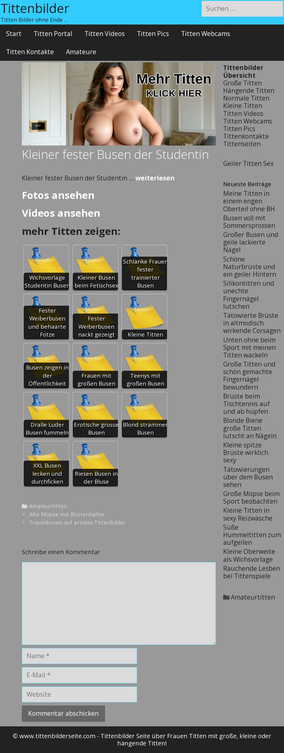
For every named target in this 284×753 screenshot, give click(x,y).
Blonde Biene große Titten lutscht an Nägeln (250, 428)
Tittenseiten (242, 144)
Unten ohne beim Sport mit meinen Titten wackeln (249, 347)
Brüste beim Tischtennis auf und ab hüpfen (246, 404)
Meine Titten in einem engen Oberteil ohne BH (249, 201)
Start (13, 33)
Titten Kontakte (30, 52)
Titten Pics (153, 33)
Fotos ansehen (58, 195)
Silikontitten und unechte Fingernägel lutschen (248, 295)
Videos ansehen (61, 213)
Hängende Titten (248, 90)
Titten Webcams (205, 33)
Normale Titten (246, 98)
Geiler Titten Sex (248, 163)
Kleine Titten (242, 105)
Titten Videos (104, 33)
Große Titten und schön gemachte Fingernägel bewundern (249, 375)
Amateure (81, 52)
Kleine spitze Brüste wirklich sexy (245, 452)
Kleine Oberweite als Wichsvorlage (249, 555)
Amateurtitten (48, 506)
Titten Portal (53, 33)
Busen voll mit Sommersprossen (249, 222)
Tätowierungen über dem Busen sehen (248, 477)
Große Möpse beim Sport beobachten (251, 497)
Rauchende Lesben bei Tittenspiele (251, 572)
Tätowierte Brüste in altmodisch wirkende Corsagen (252, 323)
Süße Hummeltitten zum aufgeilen (252, 535)
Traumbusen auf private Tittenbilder (77, 522)
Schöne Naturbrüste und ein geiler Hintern (249, 266)
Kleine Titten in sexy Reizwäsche (247, 514)
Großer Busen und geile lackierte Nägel (250, 242)
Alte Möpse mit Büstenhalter (67, 514)
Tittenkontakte (246, 136)
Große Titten (242, 83)
